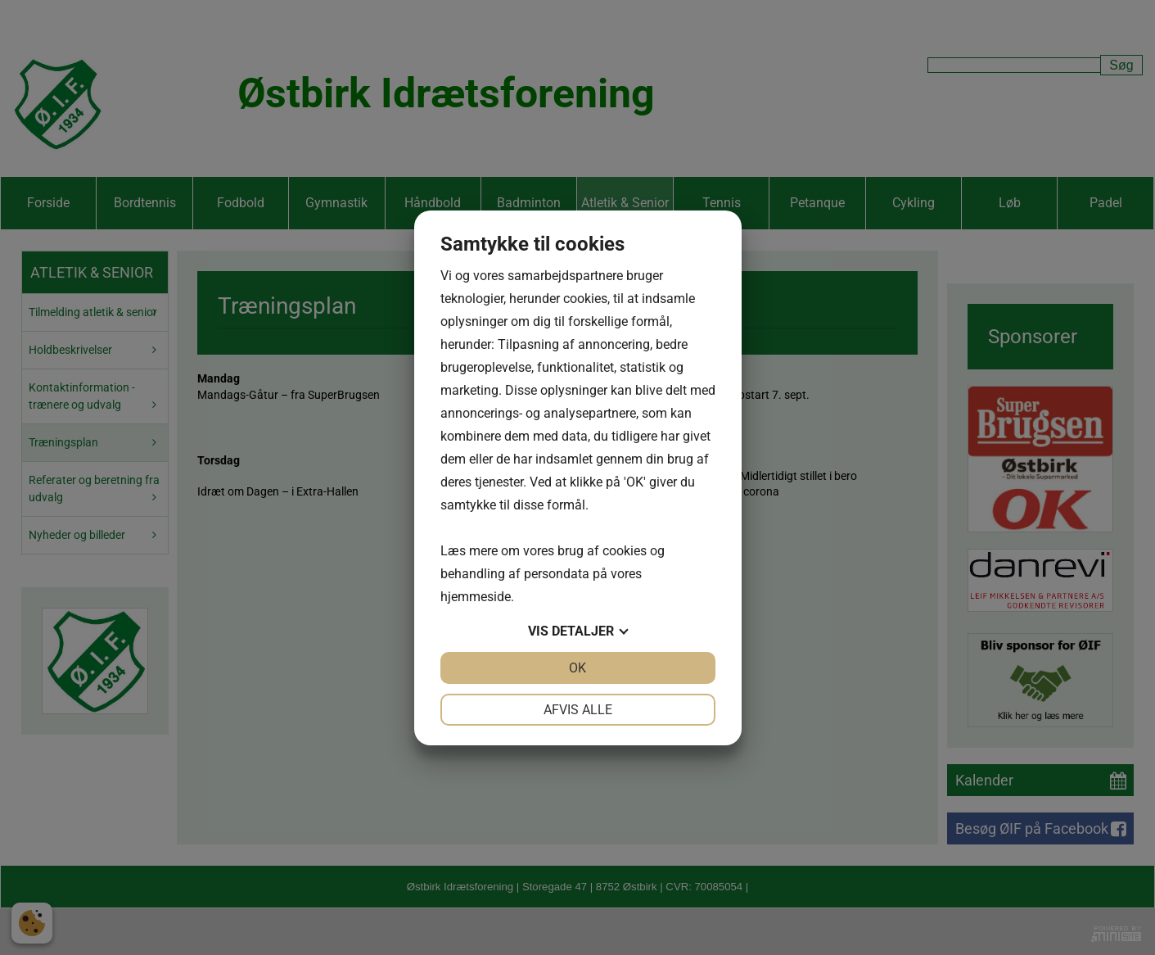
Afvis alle (578, 709)
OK (577, 668)
